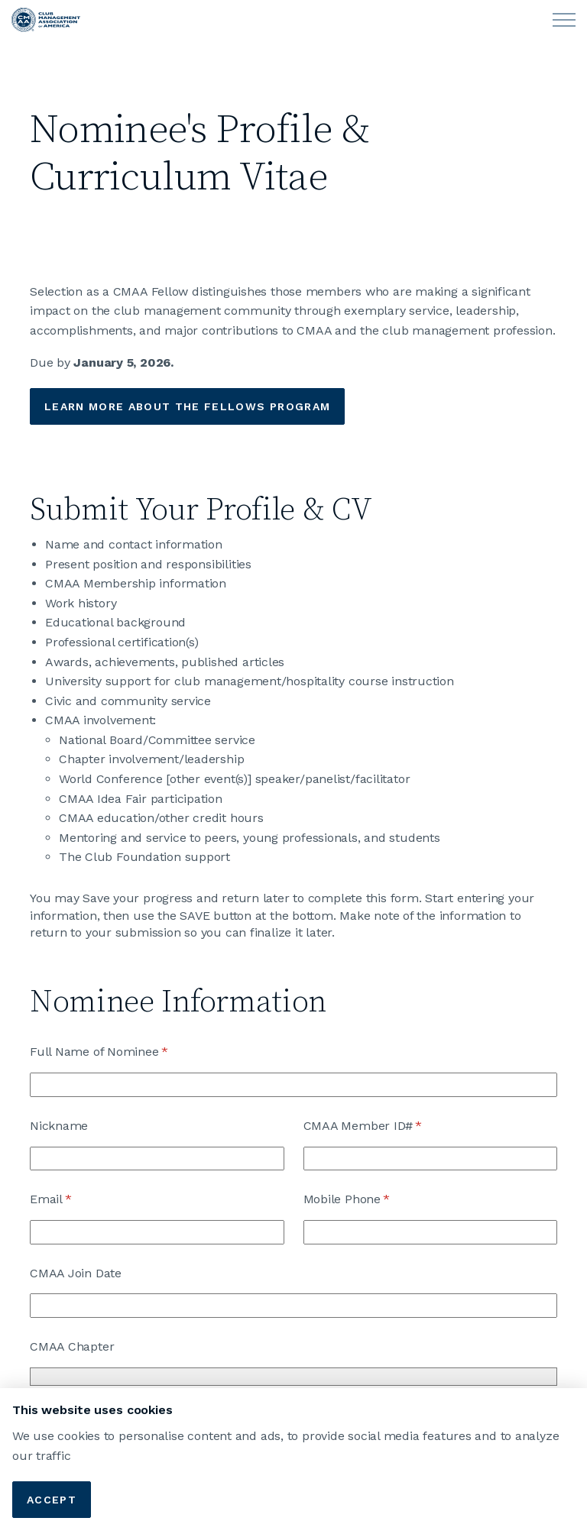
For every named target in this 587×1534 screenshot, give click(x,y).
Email (75, 1199)
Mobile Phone (370, 1199)
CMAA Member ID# (387, 1126)
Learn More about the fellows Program (187, 406)
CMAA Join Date (76, 1273)
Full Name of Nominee (123, 1052)
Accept (51, 1499)
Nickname (59, 1125)
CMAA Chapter (72, 1346)
